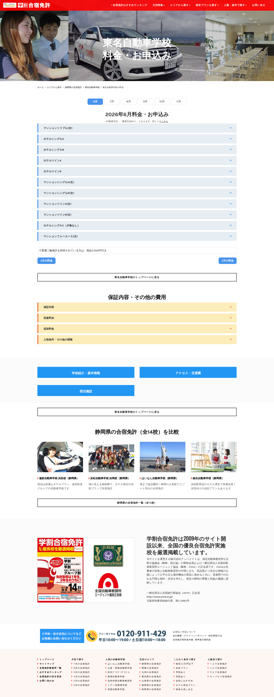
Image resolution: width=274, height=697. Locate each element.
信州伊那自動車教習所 (120, 681)
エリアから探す (54, 87)
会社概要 (177, 635)
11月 (178, 101)
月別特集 (159, 5)
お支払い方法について (184, 632)
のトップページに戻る (137, 277)
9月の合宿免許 (82, 672)
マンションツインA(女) (57, 203)
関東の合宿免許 (150, 668)
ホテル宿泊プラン (186, 685)
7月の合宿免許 (82, 664)
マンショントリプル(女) (58, 128)
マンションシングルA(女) (59, 182)
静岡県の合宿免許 (73, 87)
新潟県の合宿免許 (151, 676)
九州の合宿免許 (150, 672)
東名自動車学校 (92, 87)
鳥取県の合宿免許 (151, 689)
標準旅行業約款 (203, 639)
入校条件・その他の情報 (58, 339)
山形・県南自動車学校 (120, 668)
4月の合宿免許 (82, 676)
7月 (112, 101)
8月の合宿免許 (82, 668)
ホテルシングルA (54, 138)
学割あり (181, 676)
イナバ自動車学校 (117, 685)
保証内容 (49, 307)
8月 (128, 101)
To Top (267, 690)
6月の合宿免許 (82, 685)
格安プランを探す (207, 5)
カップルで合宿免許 (221, 676)
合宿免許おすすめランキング (129, 5)
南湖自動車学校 (116, 676)
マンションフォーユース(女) (61, 236)
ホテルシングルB (54, 149)
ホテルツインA (52, 160)
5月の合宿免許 (82, 681)
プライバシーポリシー (195, 635)
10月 (162, 101)
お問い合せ (258, 5)
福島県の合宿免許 (151, 685)
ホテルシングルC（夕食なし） (62, 225)
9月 (145, 101)
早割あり (181, 672)
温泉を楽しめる (184, 689)
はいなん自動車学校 (119, 664)
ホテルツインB (52, 171)
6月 (95, 101)
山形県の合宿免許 (151, 681)
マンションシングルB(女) (59, 193)
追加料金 (49, 328)
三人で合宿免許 (218, 672)
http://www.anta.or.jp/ (160, 596)
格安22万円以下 (185, 664)
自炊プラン (182, 668)
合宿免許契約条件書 (183, 639)
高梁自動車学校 (116, 689)
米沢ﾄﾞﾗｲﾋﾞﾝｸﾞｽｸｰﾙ (119, 672)
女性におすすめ (184, 681)
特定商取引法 (215, 635)
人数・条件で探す (235, 5)
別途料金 (49, 318)
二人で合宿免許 (218, 668)
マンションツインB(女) (57, 214)
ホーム (40, 87)
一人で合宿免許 (218, 664)
